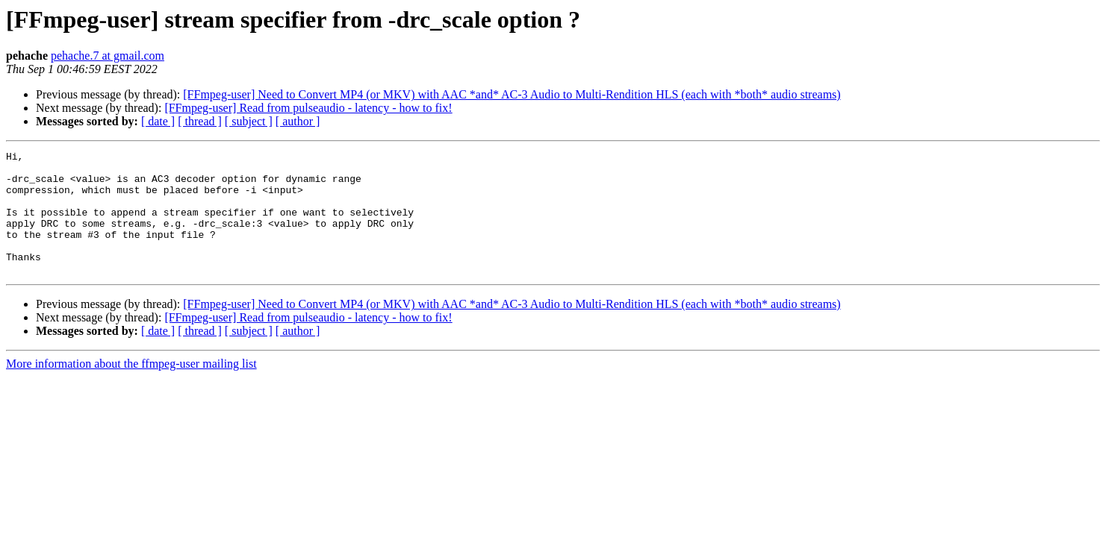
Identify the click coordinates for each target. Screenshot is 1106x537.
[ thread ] (200, 121)
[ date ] (158, 121)
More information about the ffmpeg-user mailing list (131, 388)
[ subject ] (249, 121)
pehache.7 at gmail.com (107, 55)
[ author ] (298, 121)
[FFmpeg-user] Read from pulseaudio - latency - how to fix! (308, 107)
